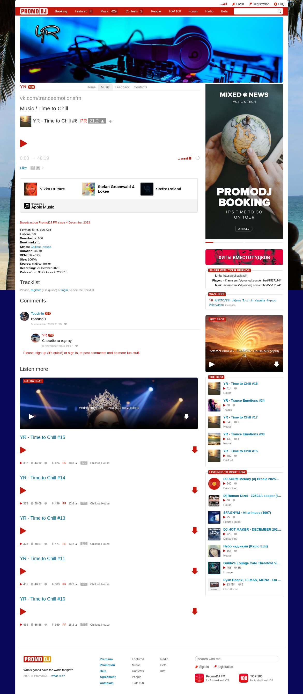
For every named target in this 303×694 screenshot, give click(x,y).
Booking (61, 11)
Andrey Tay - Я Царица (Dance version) (109, 408)
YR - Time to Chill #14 (42, 477)
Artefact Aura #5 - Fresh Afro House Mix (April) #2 (244, 353)
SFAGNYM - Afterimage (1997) (247, 512)
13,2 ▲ (73, 543)
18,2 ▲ (73, 584)
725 (229, 534)
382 (25, 463)
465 (25, 584)
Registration (261, 4)
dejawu (236, 300)
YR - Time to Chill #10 (42, 599)
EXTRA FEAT (33, 380)
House (46, 246)
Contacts (140, 87)
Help (103, 671)
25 (228, 517)
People (156, 11)
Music (109, 11)
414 (229, 388)
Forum (193, 11)
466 (25, 624)
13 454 (231, 584)
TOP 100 (174, 11)
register (36, 290)
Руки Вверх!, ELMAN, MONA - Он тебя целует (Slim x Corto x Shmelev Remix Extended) (252, 580)
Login (240, 4)
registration (225, 666)
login (65, 290)
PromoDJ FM (48, 222)
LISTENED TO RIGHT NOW (227, 472)
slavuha (260, 300)
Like (23, 168)
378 (25, 543)
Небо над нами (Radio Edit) (245, 546)
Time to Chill (53, 108)
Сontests (134, 11)
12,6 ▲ (73, 503)
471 (57, 543)
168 (229, 550)
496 (57, 503)
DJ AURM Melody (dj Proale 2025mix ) (252, 479)
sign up (40, 353)
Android (214, 680)
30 (228, 500)
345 (229, 422)
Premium (106, 659)
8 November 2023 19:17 (57, 346)
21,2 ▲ (97, 121)
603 (57, 584)
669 (57, 624)
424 (57, 463)
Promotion (107, 665)
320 (84, 463)
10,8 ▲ (73, 463)
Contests (138, 671)
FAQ (281, 4)
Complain (107, 682)
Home (91, 87)
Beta (224, 11)
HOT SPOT (217, 319)
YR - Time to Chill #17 (240, 417)
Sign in (204, 666)
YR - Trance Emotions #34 (244, 400)
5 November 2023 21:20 (46, 324)
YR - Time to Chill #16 (240, 383)
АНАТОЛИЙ (222, 300)
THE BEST (216, 377)
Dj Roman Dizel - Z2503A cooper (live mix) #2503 (252, 495)
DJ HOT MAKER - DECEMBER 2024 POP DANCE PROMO (252, 529)
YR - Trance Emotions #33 (244, 434)
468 (229, 567)
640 (229, 483)
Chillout (36, 246)
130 (229, 438)
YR (23, 86)
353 (25, 503)
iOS (227, 680)
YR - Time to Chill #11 (42, 558)
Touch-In (37, 313)
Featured (84, 11)
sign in (73, 353)
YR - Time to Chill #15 (42, 437)
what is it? (58, 675)
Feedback (122, 87)
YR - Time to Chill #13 (42, 518)
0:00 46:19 (34, 158)
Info (163, 671)
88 (228, 405)
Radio (209, 11)
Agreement (108, 676)
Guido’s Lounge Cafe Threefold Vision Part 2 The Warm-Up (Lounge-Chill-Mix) (252, 563)
